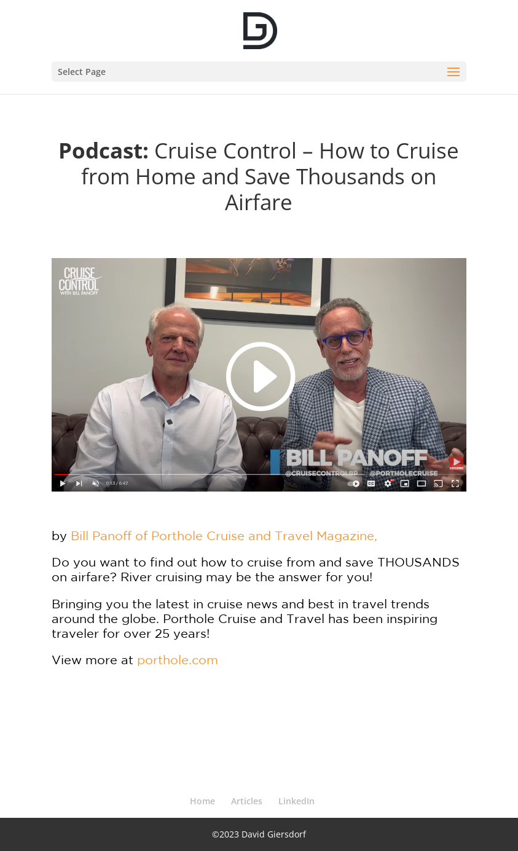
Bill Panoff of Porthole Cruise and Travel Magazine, (224, 535)
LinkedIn (296, 801)
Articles (246, 801)
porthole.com (177, 660)
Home (202, 801)
